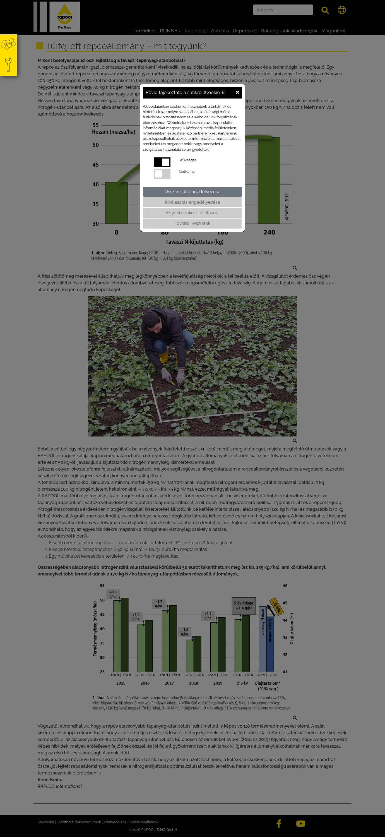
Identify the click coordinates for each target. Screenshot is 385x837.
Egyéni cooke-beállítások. (192, 212)
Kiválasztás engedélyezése (192, 202)
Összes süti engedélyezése (192, 191)
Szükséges (188, 160)
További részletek (193, 223)
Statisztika (187, 172)
